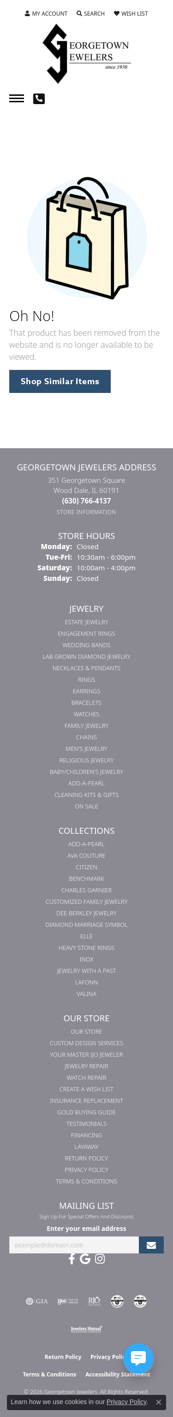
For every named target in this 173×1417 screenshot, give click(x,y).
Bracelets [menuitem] (87, 702)
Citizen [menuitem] (86, 867)
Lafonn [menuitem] (86, 982)
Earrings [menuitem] (87, 691)
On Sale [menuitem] (86, 806)
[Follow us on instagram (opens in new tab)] (100, 1259)
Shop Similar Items (60, 381)
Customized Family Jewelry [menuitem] (86, 901)
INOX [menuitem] (87, 959)
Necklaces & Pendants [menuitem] (87, 668)
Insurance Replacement (86, 1100)
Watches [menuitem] (87, 714)
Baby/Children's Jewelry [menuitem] (86, 771)
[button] (46, 14)
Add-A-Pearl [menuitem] (86, 783)
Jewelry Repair (86, 1066)
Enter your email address (86, 1228)
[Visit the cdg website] (117, 1301)
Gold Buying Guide (86, 1112)
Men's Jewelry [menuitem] (86, 748)
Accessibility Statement (117, 1374)
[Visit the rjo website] (94, 1301)
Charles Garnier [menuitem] (86, 890)
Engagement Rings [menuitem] (86, 633)
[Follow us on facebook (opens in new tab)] (71, 1259)
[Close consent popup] (158, 1402)
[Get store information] (86, 512)
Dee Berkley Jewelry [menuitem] (86, 913)
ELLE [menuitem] (86, 936)
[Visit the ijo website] (67, 1301)
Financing (86, 1135)
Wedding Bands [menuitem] (87, 645)
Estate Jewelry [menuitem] (86, 622)
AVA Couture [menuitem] (86, 855)
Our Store (86, 1031)
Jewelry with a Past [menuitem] (86, 970)
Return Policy (86, 1158)
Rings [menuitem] (86, 679)
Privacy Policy (86, 1169)
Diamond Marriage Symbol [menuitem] (86, 924)
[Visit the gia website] (37, 1301)
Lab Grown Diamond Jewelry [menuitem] (86, 656)
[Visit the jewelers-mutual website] (86, 1329)
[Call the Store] (86, 500)
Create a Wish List (86, 1089)
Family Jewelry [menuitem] (87, 725)
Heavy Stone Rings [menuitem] (87, 947)
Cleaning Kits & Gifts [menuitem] (86, 794)
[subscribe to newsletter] (151, 1244)
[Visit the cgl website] (140, 1301)
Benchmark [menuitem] (86, 878)
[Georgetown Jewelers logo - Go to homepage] (87, 53)
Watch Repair (86, 1077)
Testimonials (86, 1123)
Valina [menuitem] (86, 994)
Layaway (87, 1146)
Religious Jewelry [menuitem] (87, 760)
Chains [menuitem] (86, 737)
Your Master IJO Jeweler (86, 1054)
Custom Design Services (86, 1043)
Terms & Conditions (86, 1181)
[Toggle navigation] (16, 98)
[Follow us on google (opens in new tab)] (85, 1259)
